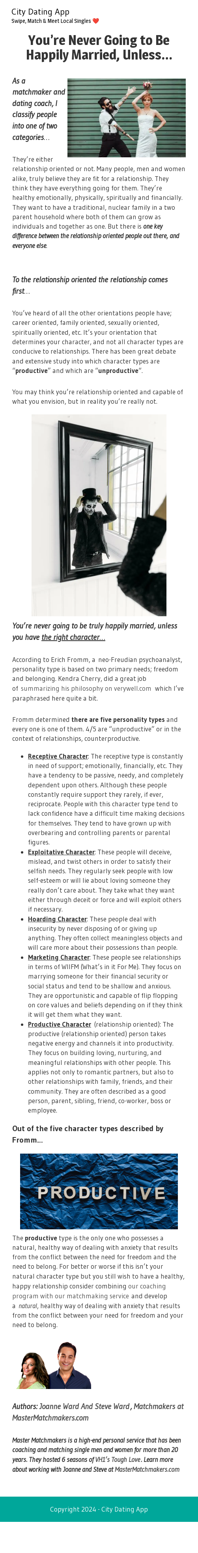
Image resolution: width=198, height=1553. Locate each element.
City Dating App (40, 11)
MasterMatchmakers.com (147, 1469)
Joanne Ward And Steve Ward (84, 1406)
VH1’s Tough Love (117, 1459)
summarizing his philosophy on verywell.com (86, 688)
